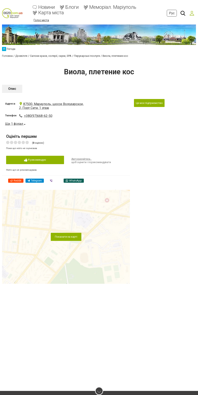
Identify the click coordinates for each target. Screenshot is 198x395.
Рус (172, 13)
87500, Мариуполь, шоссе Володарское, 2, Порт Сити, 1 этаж (51, 106)
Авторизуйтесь (81, 158)
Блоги (72, 7)
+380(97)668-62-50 (38, 116)
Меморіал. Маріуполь (112, 7)
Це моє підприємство (149, 103)
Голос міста (41, 20)
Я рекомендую (35, 160)
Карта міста (51, 13)
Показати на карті (66, 236)
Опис (12, 89)
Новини (46, 7)
